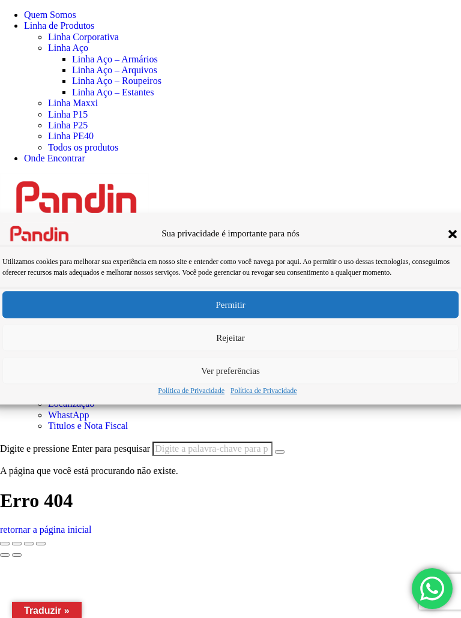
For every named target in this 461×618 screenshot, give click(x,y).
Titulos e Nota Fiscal (88, 426)
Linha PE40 (71, 136)
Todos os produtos (83, 147)
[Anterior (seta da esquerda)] (5, 555)
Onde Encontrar (54, 158)
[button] (453, 234)
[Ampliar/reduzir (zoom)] (5, 543)
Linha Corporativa (83, 37)
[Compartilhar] (29, 543)
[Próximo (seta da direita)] (17, 555)
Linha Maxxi (73, 103)
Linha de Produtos (59, 25)
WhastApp (68, 415)
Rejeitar (230, 338)
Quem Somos (50, 15)
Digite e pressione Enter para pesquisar (75, 448)
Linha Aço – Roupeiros (116, 81)
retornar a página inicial (45, 529)
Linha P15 (68, 114)
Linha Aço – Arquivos (114, 70)
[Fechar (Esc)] (41, 543)
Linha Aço (68, 48)
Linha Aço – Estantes (113, 92)
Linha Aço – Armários (115, 59)
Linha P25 (68, 125)
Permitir (230, 305)
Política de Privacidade (191, 390)
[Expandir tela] (17, 543)
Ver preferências (230, 371)
